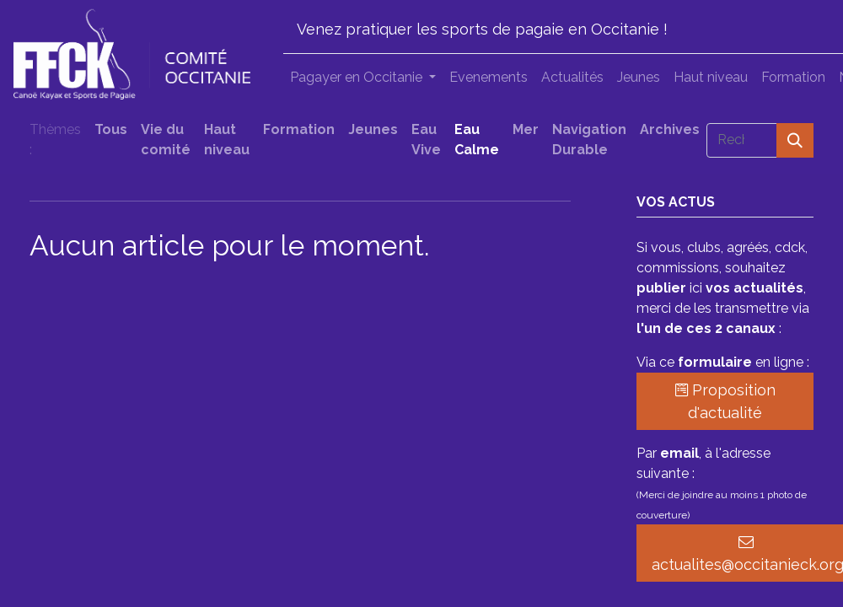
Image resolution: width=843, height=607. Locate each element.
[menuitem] (488, 77)
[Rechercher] (794, 140)
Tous (110, 129)
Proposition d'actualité (725, 401)
